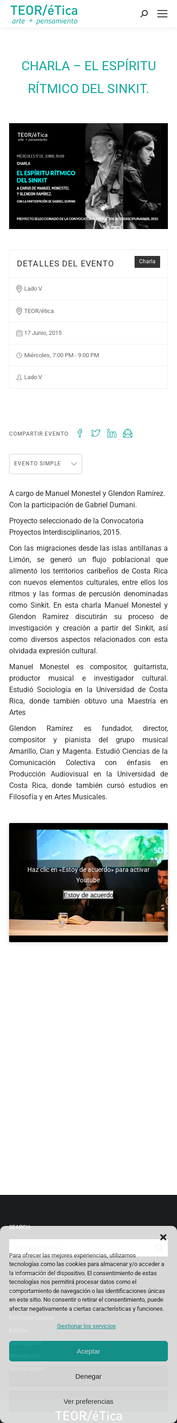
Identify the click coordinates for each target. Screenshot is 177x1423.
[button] (163, 1237)
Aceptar (88, 1351)
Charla (147, 261)
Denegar (88, 1376)
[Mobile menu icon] (162, 13)
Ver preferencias (88, 1401)
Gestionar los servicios (86, 1326)
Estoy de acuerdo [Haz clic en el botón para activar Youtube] (89, 895)
